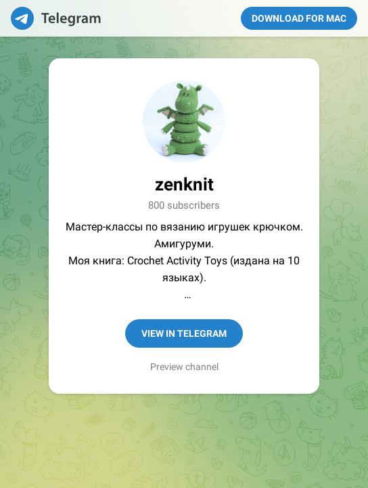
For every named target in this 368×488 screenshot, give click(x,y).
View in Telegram (184, 333)
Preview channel (184, 366)
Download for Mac (299, 18)
